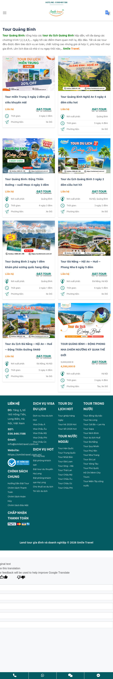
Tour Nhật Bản (65, 457)
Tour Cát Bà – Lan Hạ (94, 424)
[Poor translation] (21, 578)
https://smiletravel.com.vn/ (25, 454)
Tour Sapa (88, 428)
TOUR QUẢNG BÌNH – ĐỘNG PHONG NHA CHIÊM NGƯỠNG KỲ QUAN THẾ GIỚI (83, 349)
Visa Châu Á (39, 424)
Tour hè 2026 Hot (67, 424)
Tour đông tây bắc (92, 415)
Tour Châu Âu (65, 479)
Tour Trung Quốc (67, 452)
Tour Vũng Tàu (90, 463)
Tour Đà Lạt (89, 459)
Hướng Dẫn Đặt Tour (18, 483)
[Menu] (5, 13)
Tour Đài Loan (65, 461)
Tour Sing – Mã (65, 466)
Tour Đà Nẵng (90, 441)
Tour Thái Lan (65, 470)
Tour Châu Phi (65, 487)
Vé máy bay (39, 456)
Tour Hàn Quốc (66, 448)
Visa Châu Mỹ (40, 433)
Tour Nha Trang (91, 455)
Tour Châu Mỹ (65, 474)
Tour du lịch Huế (91, 437)
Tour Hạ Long (90, 420)
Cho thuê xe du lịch (43, 486)
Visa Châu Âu (40, 428)
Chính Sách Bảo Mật (18, 505)
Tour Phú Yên (90, 450)
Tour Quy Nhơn (91, 446)
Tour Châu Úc (65, 483)
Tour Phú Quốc (91, 468)
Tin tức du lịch (40, 491)
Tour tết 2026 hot (67, 428)
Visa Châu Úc (39, 441)
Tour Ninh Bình (91, 433)
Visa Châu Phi (40, 437)
